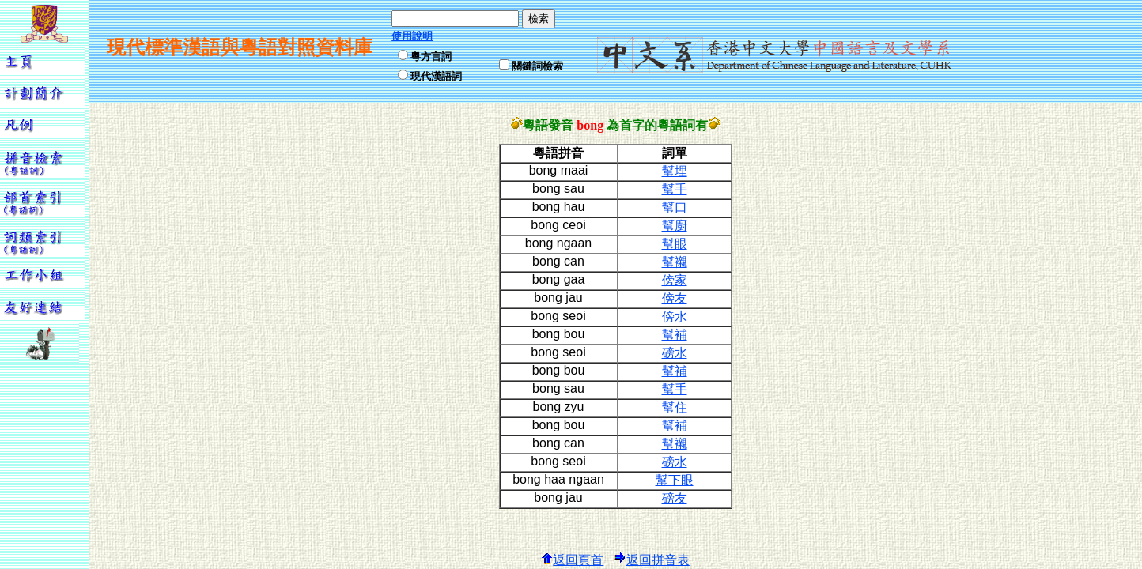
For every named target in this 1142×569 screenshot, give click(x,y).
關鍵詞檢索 (537, 66)
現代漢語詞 (436, 76)
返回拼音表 (652, 560)
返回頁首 (571, 560)
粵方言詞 (431, 56)
